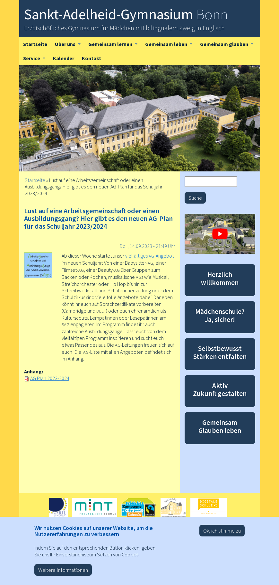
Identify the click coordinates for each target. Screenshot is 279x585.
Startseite (35, 44)
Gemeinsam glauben (228, 46)
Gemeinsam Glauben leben (219, 426)
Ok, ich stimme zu (222, 534)
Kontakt (91, 58)
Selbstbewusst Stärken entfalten (220, 352)
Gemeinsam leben (170, 46)
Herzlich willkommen (220, 278)
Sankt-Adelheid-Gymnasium (126, 14)
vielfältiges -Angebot (149, 255)
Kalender (63, 58)
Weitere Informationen (63, 574)
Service (36, 60)
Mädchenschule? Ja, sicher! (219, 315)
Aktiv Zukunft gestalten (220, 389)
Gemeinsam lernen (114, 46)
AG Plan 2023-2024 (49, 378)
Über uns (69, 46)
